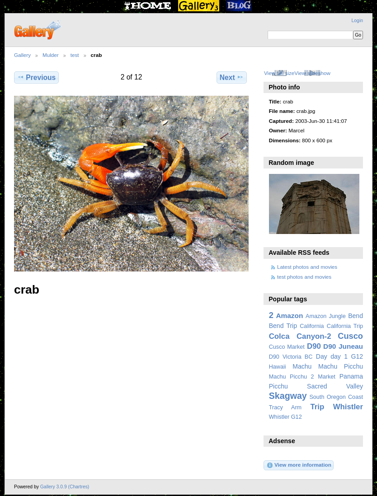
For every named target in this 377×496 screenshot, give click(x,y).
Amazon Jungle (326, 316)
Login (357, 20)
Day (321, 356)
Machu (301, 366)
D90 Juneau (343, 346)
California (312, 326)
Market (326, 377)
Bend (355, 315)
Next (232, 77)
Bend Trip (283, 325)
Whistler (348, 406)
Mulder (50, 55)
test (75, 55)
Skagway (288, 396)
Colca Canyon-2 (300, 336)
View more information (298, 465)
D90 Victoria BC (291, 357)
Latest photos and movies (307, 267)
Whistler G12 (285, 417)
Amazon (289, 315)
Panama (351, 376)
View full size (279, 73)
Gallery (22, 55)
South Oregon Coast (336, 397)
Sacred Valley (335, 386)
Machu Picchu (340, 366)
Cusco (350, 336)
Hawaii (277, 367)
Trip (317, 406)
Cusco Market (287, 347)
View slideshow (312, 73)
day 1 (339, 356)
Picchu (278, 386)
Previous (36, 77)
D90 (314, 346)
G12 (357, 356)
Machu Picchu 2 (291, 377)
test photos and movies (304, 277)
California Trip (345, 326)
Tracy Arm (285, 407)
